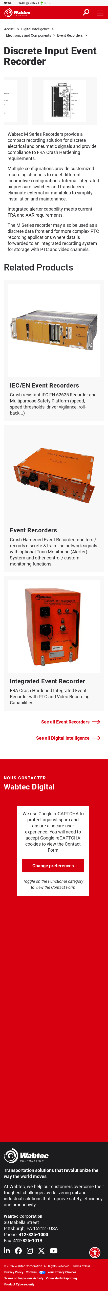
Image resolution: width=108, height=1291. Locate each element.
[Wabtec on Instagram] (30, 1251)
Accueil (9, 29)
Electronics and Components (28, 35)
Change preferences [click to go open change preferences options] (53, 865)
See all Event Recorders (70, 721)
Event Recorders (70, 35)
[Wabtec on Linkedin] (7, 1251)
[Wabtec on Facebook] (18, 1251)
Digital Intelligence (35, 29)
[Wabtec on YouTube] (54, 1251)
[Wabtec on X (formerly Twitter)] (41, 1251)
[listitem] (51, 101)
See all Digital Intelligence (68, 737)
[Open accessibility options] (94, 1252)
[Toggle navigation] (100, 12)
